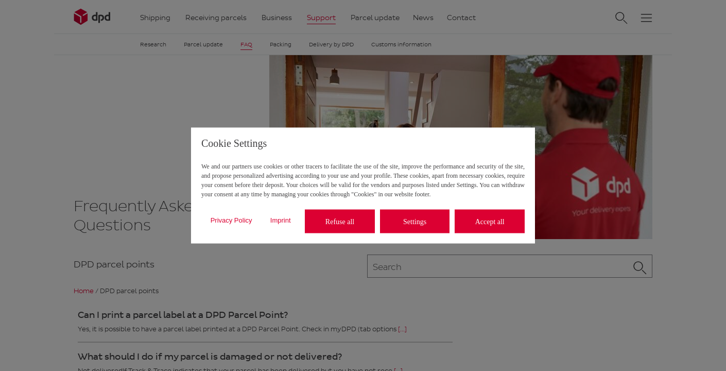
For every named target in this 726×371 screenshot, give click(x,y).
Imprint (280, 220)
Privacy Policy (231, 220)
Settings (414, 221)
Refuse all (339, 221)
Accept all (490, 221)
